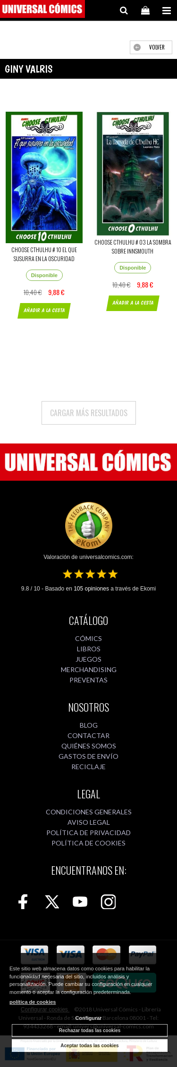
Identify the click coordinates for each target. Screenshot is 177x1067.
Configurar (88, 1018)
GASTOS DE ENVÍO (88, 756)
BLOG (89, 725)
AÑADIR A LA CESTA (44, 310)
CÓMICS (88, 638)
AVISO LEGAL (88, 822)
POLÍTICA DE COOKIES (88, 843)
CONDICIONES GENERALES (89, 812)
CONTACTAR (88, 735)
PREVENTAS (88, 680)
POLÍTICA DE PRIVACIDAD (88, 833)
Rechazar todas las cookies (90, 1030)
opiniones (91, 588)
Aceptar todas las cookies (89, 1045)
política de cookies (32, 1002)
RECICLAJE (88, 767)
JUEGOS (88, 659)
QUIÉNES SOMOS (88, 746)
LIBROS (89, 649)
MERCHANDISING (89, 669)
